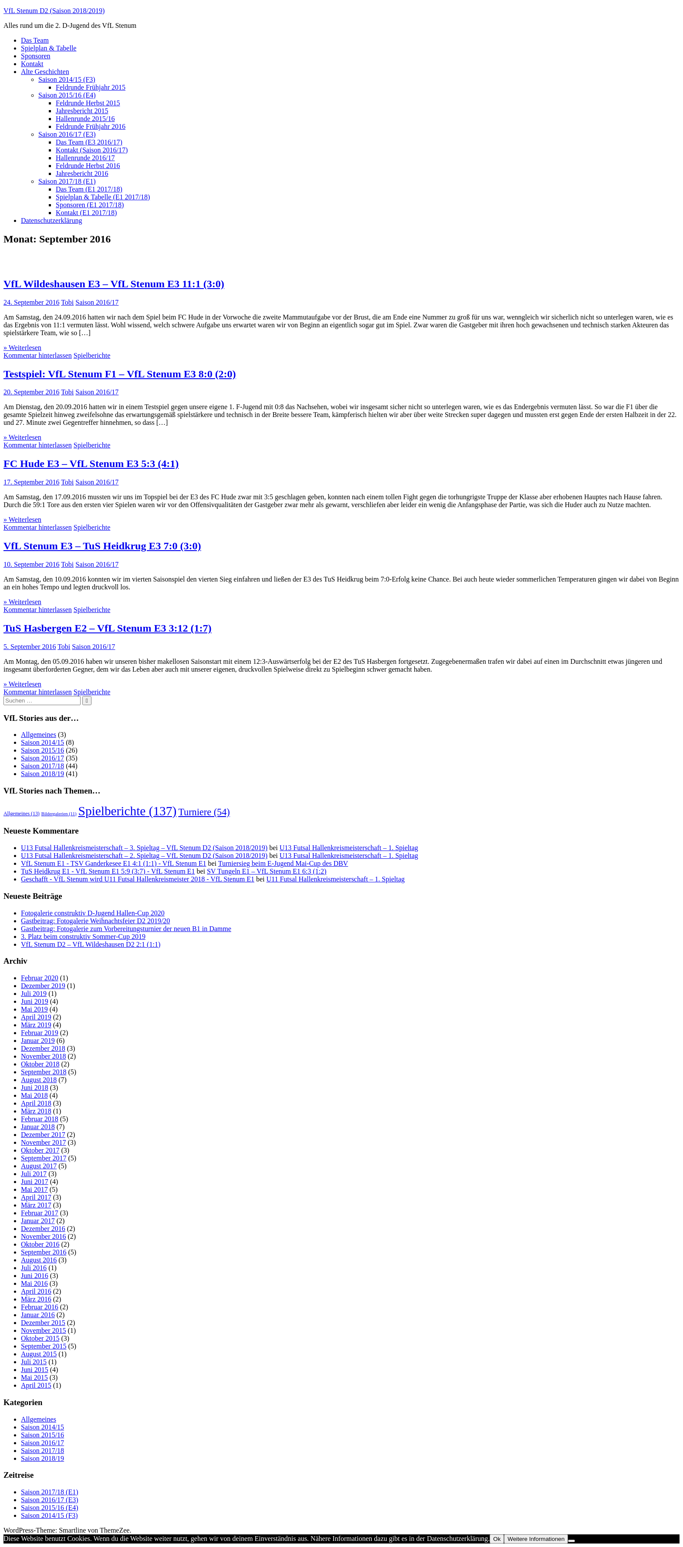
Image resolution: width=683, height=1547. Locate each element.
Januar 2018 (38, 1126)
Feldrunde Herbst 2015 (88, 103)
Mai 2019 (34, 1009)
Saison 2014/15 (42, 742)
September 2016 (43, 1252)
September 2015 (43, 1346)
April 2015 (36, 1385)
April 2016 (36, 1291)
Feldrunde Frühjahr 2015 (90, 87)
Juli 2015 (34, 1361)
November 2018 (43, 1056)
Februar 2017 (39, 1213)
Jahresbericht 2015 (82, 110)
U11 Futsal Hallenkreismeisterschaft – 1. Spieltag (335, 879)
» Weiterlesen (22, 347)
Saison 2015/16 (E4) (67, 95)
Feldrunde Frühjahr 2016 (90, 126)
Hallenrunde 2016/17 (85, 157)
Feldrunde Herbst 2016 (88, 165)
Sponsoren (36, 56)
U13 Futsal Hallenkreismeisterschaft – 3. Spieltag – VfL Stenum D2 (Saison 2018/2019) (144, 847)
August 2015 (39, 1354)
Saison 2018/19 (42, 773)
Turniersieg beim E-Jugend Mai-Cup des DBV (283, 863)
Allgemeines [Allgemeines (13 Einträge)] (21, 813)
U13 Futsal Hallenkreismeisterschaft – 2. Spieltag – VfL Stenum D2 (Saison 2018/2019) (144, 855)
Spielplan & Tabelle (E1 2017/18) (103, 197)
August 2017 (39, 1166)
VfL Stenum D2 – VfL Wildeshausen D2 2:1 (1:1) (90, 944)
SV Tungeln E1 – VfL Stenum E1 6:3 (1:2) (266, 871)
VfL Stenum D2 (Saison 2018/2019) (54, 10)
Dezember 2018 (43, 1048)
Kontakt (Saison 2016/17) (92, 150)
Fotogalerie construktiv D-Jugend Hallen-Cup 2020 (93, 913)
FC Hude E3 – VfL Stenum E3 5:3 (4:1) (91, 463)
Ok (496, 1539)
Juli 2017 (34, 1173)
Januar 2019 (38, 1040)
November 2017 (43, 1142)
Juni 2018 (34, 1087)
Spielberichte (92, 355)
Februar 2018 (39, 1119)
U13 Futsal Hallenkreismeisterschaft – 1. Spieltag (349, 847)
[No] (571, 1541)
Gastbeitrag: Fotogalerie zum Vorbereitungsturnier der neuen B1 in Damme (126, 928)
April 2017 (36, 1197)
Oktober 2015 (40, 1338)
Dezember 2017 (43, 1134)
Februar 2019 (39, 1032)
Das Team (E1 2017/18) (89, 189)
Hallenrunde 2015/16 (85, 118)
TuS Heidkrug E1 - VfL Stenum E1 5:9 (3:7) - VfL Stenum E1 (108, 871)
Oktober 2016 (40, 1244)
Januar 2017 (38, 1220)
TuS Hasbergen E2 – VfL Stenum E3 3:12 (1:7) (107, 628)
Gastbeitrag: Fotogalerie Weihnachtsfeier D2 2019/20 (95, 921)
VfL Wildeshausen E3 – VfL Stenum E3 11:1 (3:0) (113, 283)
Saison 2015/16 (42, 750)
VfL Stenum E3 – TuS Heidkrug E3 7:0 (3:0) (102, 546)
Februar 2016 (39, 1307)
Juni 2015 (34, 1369)
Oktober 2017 (40, 1150)
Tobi (67, 302)
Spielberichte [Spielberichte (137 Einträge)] (127, 811)
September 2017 (43, 1158)
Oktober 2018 (40, 1064)
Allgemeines (38, 734)
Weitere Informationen (536, 1539)
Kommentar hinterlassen (37, 355)
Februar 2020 (39, 978)
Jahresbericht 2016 (82, 173)
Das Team (35, 40)
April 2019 (36, 1017)
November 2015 (43, 1330)
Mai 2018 (34, 1095)
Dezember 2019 (43, 985)
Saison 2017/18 (42, 766)
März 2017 (36, 1205)
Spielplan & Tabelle (48, 48)
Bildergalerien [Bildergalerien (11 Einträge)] (59, 813)
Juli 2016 (34, 1267)
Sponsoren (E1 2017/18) (90, 205)
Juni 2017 (34, 1181)
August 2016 (39, 1260)
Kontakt (32, 63)
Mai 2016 (34, 1283)
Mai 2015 (34, 1377)
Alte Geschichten (45, 71)
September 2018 (43, 1072)
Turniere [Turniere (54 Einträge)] (204, 812)
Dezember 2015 (43, 1322)
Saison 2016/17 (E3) (67, 134)
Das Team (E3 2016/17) (89, 142)
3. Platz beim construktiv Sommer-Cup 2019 (83, 936)
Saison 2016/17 (96, 302)
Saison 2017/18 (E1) (67, 181)
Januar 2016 (38, 1314)
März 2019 (36, 1025)
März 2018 (36, 1111)
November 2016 (43, 1236)
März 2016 (36, 1299)
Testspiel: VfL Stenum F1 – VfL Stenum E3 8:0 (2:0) (119, 374)
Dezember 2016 (43, 1228)
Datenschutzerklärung (51, 220)
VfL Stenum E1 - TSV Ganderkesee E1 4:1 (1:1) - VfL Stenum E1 (113, 863)
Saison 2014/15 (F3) (66, 79)
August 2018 (39, 1079)
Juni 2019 (34, 1001)
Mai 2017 (34, 1189)
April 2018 (36, 1103)
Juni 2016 (34, 1275)
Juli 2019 (34, 993)
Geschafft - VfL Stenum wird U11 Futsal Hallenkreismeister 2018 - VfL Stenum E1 (137, 879)
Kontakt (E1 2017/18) (86, 212)
